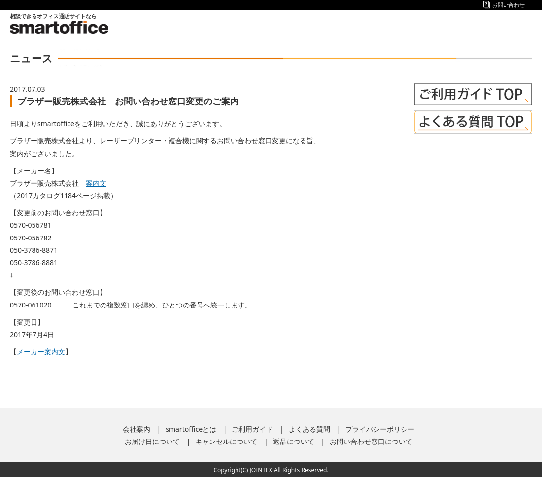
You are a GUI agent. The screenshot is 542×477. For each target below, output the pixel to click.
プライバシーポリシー (379, 429)
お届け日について (152, 441)
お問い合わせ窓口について (371, 441)
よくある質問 (309, 429)
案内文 (96, 183)
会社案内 (136, 429)
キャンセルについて (226, 441)
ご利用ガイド (252, 429)
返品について (293, 441)
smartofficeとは (191, 429)
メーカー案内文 (41, 351)
